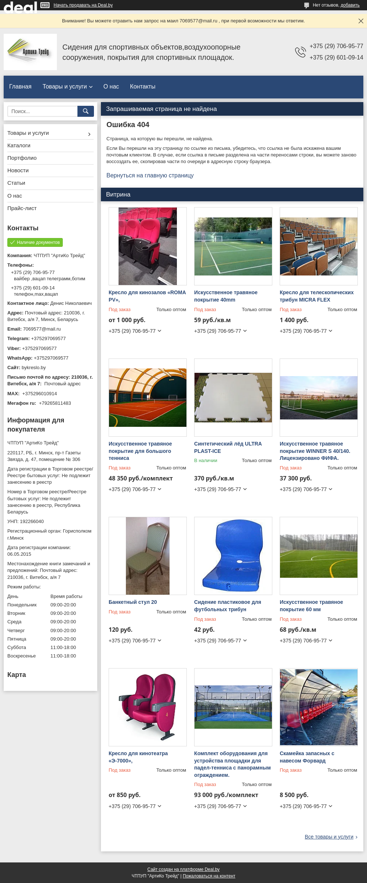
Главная (20, 86)
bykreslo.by (34, 367)
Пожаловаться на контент (209, 876)
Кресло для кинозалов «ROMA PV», (147, 296)
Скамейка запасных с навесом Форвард (307, 757)
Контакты (142, 86)
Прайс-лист (22, 208)
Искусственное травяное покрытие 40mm (226, 296)
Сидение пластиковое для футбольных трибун (227, 605)
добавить (350, 5)
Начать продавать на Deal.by (83, 5)
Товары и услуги (65, 86)
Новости (18, 170)
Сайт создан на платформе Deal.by (184, 869)
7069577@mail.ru (42, 329)
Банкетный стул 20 (133, 602)
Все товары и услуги (329, 837)
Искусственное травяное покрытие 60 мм (311, 605)
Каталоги (18, 145)
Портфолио (22, 158)
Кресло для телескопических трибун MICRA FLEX (317, 296)
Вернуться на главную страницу (150, 175)
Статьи (16, 183)
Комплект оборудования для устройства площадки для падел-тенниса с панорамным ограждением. (232, 764)
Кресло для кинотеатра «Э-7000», (138, 757)
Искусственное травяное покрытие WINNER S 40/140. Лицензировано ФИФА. (315, 451)
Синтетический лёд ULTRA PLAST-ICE (228, 447)
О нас (111, 86)
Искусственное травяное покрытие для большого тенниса (140, 451)
